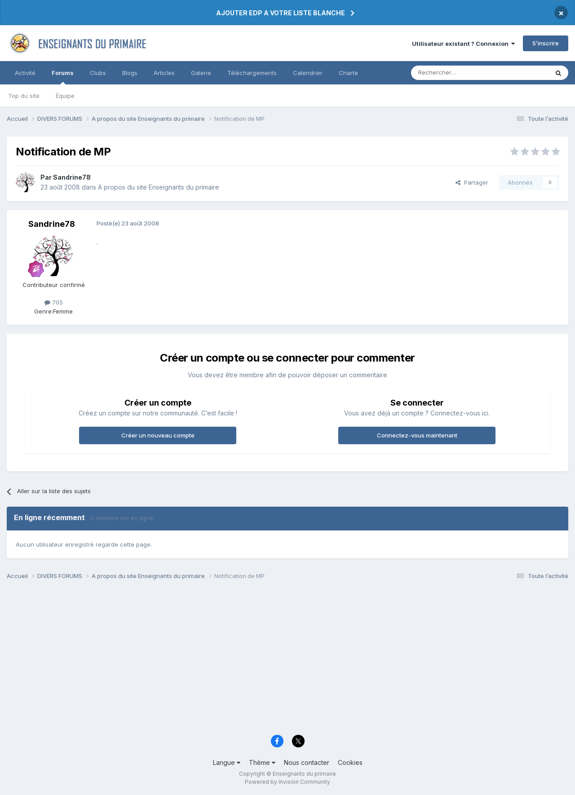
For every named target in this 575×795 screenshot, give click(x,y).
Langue (226, 762)
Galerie (201, 72)
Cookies (350, 762)
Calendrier (308, 72)
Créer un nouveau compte (158, 435)
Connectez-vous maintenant (417, 435)
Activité (25, 72)
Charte (348, 72)
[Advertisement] (276, 660)
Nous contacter (306, 762)
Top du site (24, 95)
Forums (63, 76)
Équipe (65, 95)
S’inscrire (545, 43)
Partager (472, 182)
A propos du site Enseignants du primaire (158, 187)
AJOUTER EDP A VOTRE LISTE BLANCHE (280, 13)
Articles (164, 72)
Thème (262, 762)
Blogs (129, 72)
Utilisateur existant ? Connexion (463, 43)
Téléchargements (252, 72)
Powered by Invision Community (287, 781)
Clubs (98, 72)
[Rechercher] (460, 73)
